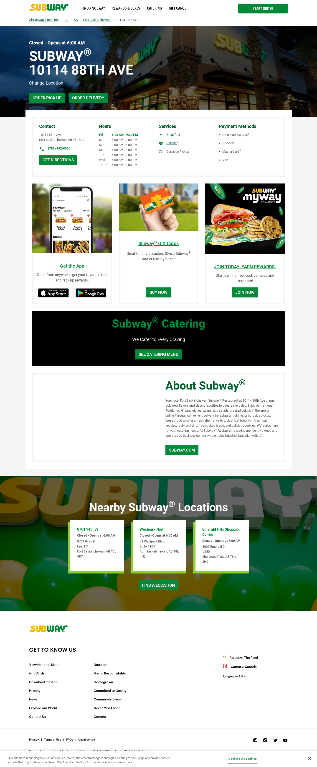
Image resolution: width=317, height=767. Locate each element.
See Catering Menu (158, 354)
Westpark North (152, 529)
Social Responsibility (110, 673)
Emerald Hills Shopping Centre (221, 532)
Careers (100, 716)
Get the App (72, 266)
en (233, 676)
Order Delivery (88, 98)
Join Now (245, 292)
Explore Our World (43, 708)
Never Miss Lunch (107, 708)
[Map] (93, 417)
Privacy (34, 739)
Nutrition (100, 664)
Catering (154, 8)
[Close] (310, 759)
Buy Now (158, 292)
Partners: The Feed (243, 657)
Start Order (263, 9)
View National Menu (44, 664)
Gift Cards (178, 8)
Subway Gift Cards (158, 243)
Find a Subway (93, 8)
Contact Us (37, 716)
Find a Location (158, 585)
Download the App (43, 682)
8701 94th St (87, 529)
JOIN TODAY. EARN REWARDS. (245, 266)
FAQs (69, 739)
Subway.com (182, 450)
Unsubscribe (86, 739)
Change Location (46, 83)
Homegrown (103, 682)
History (35, 690)
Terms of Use (52, 739)
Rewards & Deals (126, 8)
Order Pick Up (47, 98)
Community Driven (108, 699)
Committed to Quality (110, 690)
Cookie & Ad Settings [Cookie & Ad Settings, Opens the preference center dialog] (242, 758)
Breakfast (173, 135)
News (33, 699)
